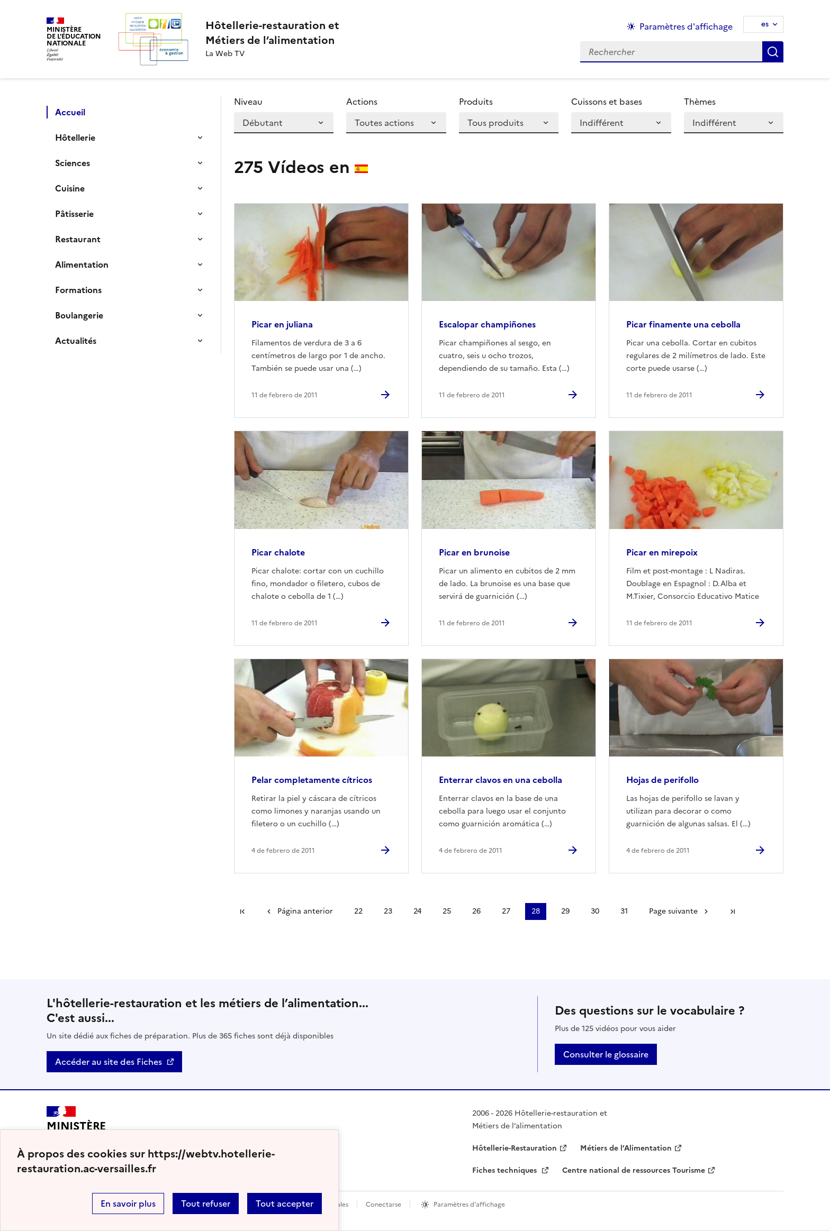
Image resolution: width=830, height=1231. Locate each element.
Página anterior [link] (305, 911)
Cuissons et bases (606, 101)
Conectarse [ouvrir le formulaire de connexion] (383, 1204)
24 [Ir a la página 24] (417, 911)
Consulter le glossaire (605, 1054)
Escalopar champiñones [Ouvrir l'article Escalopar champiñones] (487, 324)
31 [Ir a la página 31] (624, 911)
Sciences (72, 163)
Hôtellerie (75, 137)
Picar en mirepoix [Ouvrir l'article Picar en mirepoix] (662, 552)
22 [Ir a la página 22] (358, 911)
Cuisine (70, 188)
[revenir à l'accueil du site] (272, 33)
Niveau (248, 101)
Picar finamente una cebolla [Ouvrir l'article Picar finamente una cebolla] (683, 324)
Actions (361, 101)
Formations (78, 290)
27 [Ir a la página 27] (506, 911)
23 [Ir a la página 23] (388, 911)
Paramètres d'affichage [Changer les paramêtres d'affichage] (686, 26)
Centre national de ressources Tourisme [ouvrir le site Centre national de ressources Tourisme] (633, 1170)
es (765, 24)
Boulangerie (79, 315)
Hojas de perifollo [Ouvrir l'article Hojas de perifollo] (662, 779)
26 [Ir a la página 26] (476, 911)
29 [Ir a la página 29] (565, 911)
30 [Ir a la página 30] (595, 911)
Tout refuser (205, 1203)
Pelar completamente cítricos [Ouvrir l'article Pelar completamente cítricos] (311, 779)
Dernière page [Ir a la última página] (732, 911)
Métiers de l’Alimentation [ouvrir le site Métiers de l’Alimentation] (626, 1148)
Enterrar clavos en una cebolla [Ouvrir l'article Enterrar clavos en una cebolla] (500, 779)
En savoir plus (128, 1203)
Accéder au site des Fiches (108, 1061)
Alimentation (82, 264)
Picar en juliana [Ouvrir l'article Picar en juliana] (282, 324)
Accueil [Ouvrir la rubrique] (70, 112)
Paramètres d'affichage (469, 1204)
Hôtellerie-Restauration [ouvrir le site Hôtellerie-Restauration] (514, 1148)
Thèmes (700, 101)
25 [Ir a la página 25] (447, 911)
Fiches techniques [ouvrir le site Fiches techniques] (505, 1170)
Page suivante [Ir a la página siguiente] (673, 911)
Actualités (75, 340)
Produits (476, 101)
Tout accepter (284, 1203)
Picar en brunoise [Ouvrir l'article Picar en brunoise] (474, 552)
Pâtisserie (74, 213)
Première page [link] (242, 911)
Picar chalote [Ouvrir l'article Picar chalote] (278, 552)
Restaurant (78, 239)
